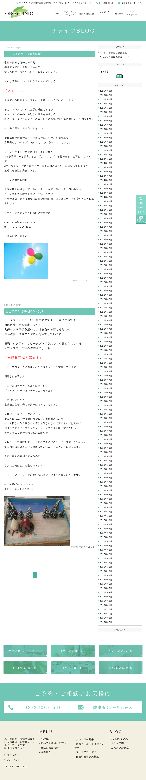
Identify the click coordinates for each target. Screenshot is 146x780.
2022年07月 (106, 278)
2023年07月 (106, 227)
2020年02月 (106, 401)
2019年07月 (106, 431)
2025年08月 (106, 120)
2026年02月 (106, 95)
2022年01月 (106, 303)
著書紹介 (46, 752)
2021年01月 (106, 354)
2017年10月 (106, 520)
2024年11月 (106, 159)
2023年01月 (106, 252)
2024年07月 (106, 176)
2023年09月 (106, 218)
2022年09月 (106, 269)
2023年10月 (106, 214)
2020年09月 (106, 371)
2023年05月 (106, 235)
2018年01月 (106, 507)
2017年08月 (106, 528)
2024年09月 (106, 167)
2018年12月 (106, 460)
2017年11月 (106, 516)
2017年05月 (106, 541)
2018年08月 (106, 477)
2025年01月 (106, 150)
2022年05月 (106, 286)
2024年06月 (106, 180)
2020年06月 (106, 384)
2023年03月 (106, 244)
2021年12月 (106, 307)
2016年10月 (106, 571)
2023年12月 (106, 205)
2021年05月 (106, 337)
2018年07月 (106, 482)
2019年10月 (106, 418)
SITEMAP (12, 755)
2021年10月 (106, 316)
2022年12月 (106, 256)
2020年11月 (106, 363)
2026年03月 (106, 91)
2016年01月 (106, 605)
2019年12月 (106, 409)
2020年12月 (106, 358)
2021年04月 (106, 341)
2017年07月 (106, 533)
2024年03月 (106, 193)
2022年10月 (106, 265)
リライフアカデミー (132, 13)
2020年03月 (106, 397)
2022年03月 (106, 295)
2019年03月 (106, 448)
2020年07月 (106, 380)
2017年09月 (106, 524)
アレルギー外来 (104, 12)
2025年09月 (106, 116)
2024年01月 (106, 201)
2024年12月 (106, 154)
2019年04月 (106, 443)
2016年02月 (106, 601)
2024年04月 (106, 188)
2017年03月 (106, 550)
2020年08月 (106, 375)
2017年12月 (106, 511)
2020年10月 (106, 367)
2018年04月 (106, 494)
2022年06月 (106, 282)
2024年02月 (106, 197)
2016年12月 (106, 562)
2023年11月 (106, 210)
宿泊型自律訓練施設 (87, 756)
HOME (58, 14)
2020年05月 (106, 388)
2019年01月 (106, 456)
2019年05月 (106, 439)
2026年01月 (106, 99)
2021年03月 (106, 346)
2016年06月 (106, 584)
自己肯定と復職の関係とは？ (25, 311)
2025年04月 (106, 137)
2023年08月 (106, 222)
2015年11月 (106, 609)
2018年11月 (106, 465)
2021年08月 (106, 324)
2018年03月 (106, 499)
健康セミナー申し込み (132, 3)
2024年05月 (106, 184)
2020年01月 (106, 405)
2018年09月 (106, 473)
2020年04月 (106, 392)
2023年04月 (106, 239)
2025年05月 (106, 133)
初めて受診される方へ (70, 13)
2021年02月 (106, 350)
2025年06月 (106, 129)
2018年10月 (106, 469)
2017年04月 (106, 545)
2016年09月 (106, 575)
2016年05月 (106, 588)
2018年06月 (106, 486)
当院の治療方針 (86, 14)
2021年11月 (106, 312)
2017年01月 (106, 558)
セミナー (119, 14)
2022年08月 (106, 273)
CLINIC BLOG (119, 738)
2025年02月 (106, 146)
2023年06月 (106, 231)
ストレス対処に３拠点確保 (23, 54)
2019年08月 (106, 426)
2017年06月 (106, 537)
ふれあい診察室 (120, 747)
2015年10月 (106, 613)
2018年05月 (106, 490)
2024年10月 (106, 163)
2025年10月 (106, 112)
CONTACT (13, 760)
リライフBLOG (120, 743)
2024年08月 (106, 171)
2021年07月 (106, 329)
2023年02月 (106, 248)
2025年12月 (106, 103)
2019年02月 (106, 452)
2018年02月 (106, 503)
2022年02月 (106, 299)
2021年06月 (106, 333)
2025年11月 (106, 108)
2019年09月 (106, 422)
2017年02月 (106, 554)
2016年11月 (106, 567)
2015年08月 (106, 618)
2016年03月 (106, 596)
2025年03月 (106, 142)
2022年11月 (106, 261)
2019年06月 (106, 435)
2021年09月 (106, 320)
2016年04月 (106, 592)
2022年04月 (106, 290)
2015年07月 (106, 622)
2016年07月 (106, 579)
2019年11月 (106, 414)
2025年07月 (106, 125)
